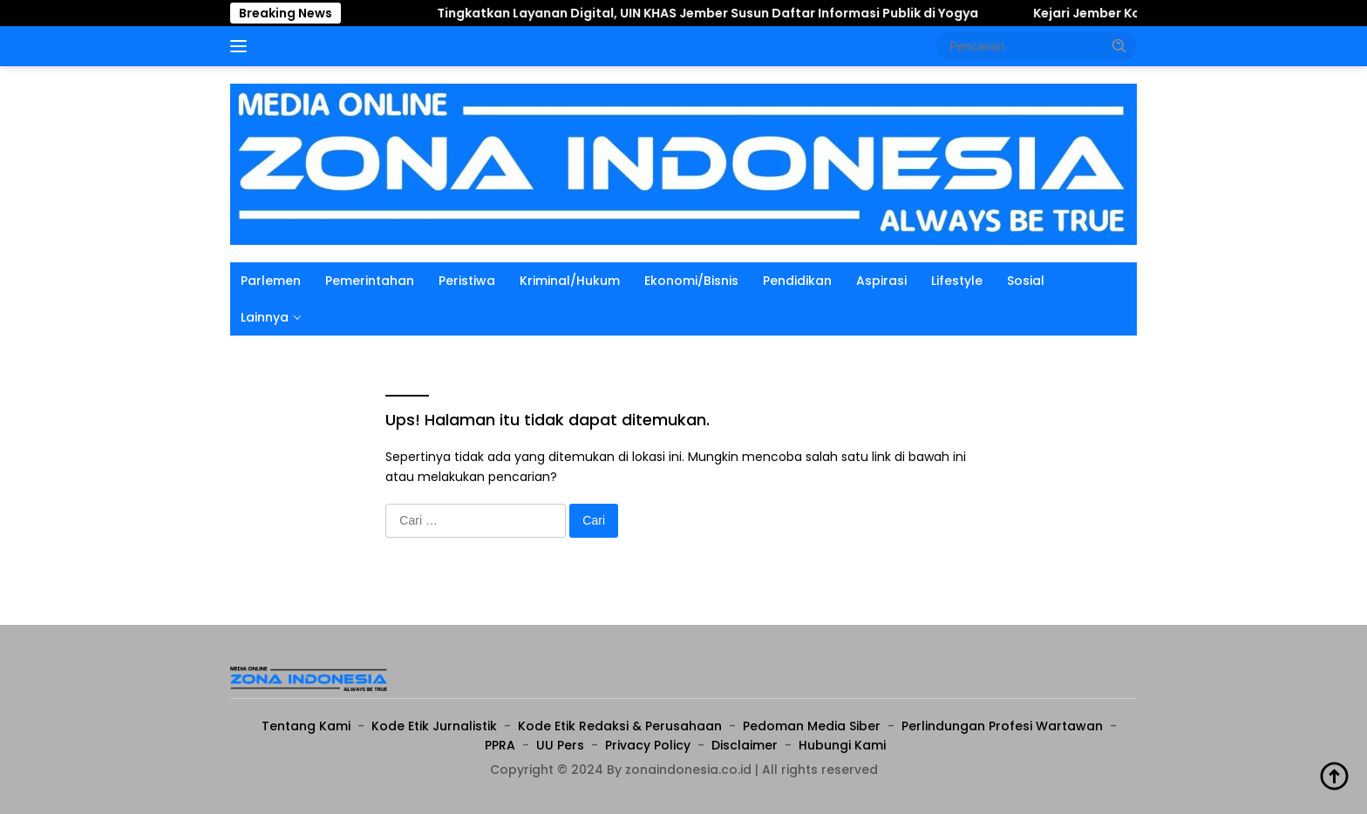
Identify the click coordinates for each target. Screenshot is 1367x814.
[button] (1119, 45)
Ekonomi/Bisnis (691, 280)
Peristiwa (467, 280)
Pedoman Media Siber (812, 726)
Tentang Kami (306, 726)
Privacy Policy (647, 745)
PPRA (500, 745)
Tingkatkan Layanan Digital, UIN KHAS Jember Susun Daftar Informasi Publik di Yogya (720, 13)
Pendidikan (797, 280)
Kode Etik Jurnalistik (434, 726)
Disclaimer (744, 745)
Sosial (1025, 280)
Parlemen (271, 280)
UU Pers (560, 745)
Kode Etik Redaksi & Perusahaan (620, 726)
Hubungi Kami (842, 745)
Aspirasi (881, 280)
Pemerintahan (369, 280)
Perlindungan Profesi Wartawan (1002, 726)
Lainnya (265, 317)
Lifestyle (957, 280)
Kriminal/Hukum (570, 280)
